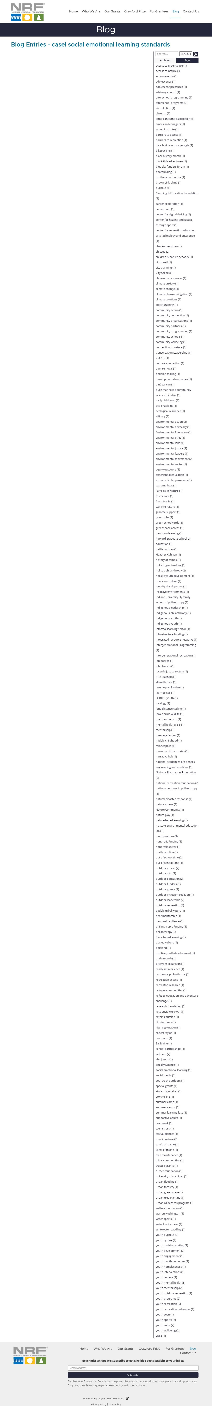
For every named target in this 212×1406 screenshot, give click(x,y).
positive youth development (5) (175, 953)
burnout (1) (163, 188)
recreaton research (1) (170, 985)
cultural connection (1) (170, 363)
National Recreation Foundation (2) (176, 775)
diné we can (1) (165, 384)
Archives (165, 60)
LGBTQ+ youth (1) (167, 698)
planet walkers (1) (167, 942)
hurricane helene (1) (168, 581)
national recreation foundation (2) (177, 783)
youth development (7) (170, 1251)
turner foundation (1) (169, 1171)
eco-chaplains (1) (166, 406)
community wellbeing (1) (171, 342)
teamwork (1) (164, 1123)
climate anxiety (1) (167, 283)
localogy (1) (163, 703)
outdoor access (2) (167, 868)
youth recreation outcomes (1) (175, 1309)
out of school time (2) (169, 857)
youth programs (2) (168, 1298)
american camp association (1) (175, 119)
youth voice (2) (165, 1325)
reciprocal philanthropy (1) (172, 974)
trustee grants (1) (167, 1166)
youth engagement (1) (170, 1256)
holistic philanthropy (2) (171, 570)
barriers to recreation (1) (171, 140)
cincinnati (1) (164, 262)
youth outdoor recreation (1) (174, 1293)
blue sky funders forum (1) (172, 166)
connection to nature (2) (171, 347)
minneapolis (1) (165, 746)
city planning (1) (166, 267)
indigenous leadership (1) (172, 607)
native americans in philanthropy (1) (176, 791)
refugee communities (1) (171, 990)
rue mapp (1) (164, 1038)
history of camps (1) (168, 560)
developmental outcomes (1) (174, 379)
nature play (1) (165, 815)
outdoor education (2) (170, 879)
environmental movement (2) (174, 459)
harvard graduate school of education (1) (173, 541)
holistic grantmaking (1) (170, 565)
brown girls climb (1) (168, 182)
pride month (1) (166, 958)
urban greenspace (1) (169, 1192)
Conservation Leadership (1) (173, 352)
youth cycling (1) (166, 1240)
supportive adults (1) (169, 1118)
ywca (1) (161, 1336)
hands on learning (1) (169, 533)
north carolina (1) (167, 852)
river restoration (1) (168, 1027)
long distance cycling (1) (171, 708)
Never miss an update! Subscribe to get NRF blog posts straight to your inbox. (133, 1360)
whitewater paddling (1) (170, 1229)
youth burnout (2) (167, 1235)
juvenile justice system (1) (172, 671)
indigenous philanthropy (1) (173, 613)
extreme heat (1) (166, 485)
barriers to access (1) (169, 135)
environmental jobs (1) (170, 443)
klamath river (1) (166, 682)
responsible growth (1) (170, 1011)
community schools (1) (170, 336)
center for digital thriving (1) (173, 214)
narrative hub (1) (166, 756)
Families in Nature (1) (169, 491)
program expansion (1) (170, 964)
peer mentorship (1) (168, 916)
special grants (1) (166, 1086)
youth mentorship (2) (169, 1288)
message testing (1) (168, 735)
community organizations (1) (174, 321)
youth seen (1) (165, 1314)
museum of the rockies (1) (172, 751)
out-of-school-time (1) (169, 863)
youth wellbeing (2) (168, 1330)
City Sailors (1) (165, 273)
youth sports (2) (166, 1320)
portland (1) (163, 948)
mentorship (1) (165, 730)
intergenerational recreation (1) (176, 655)
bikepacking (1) (165, 150)
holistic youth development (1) (175, 576)
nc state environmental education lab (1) (177, 828)
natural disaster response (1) (174, 799)
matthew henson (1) (168, 719)
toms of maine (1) (167, 1150)
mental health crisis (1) (170, 724)
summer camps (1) (167, 1107)
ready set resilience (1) (170, 969)
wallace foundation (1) (170, 1208)
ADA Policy (115, 1405)
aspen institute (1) (167, 129)
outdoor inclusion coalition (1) (175, 894)
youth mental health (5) (170, 1282)
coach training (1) (167, 305)
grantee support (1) (168, 512)
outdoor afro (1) (166, 873)
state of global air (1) (169, 1091)
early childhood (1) (167, 400)
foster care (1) (164, 496)
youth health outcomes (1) (172, 1261)
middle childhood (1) (169, 740)
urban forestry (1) (167, 1187)
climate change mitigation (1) (174, 294)
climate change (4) (167, 289)
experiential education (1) (172, 475)
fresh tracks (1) (165, 501)
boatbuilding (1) (166, 172)
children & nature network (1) (174, 257)
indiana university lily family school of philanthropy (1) (173, 599)
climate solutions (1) (168, 299)
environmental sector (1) (171, 464)
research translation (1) (170, 1006)
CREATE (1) (162, 358)
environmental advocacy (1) (173, 427)
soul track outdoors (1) (170, 1080)
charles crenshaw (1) (169, 246)
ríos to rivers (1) (166, 1022)
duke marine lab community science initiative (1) (173, 392)
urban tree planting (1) (170, 1197)
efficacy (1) (162, 416)
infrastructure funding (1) (172, 634)
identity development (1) (171, 586)
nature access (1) (166, 804)
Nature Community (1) (170, 809)
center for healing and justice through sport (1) (174, 222)
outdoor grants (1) (167, 889)
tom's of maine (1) (167, 1144)
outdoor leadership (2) (170, 900)
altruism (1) (163, 113)
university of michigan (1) (171, 1176)
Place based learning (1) (171, 937)
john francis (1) (165, 666)
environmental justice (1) (171, 448)
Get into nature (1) (167, 507)
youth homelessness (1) (171, 1266)
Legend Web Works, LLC (113, 1399)
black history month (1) (170, 156)
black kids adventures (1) (171, 161)
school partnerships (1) (170, 1049)
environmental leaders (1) (172, 453)
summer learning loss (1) (171, 1112)
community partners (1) (171, 326)
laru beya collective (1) (170, 687)
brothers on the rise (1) (170, 177)
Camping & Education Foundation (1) (177, 195)
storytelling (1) (165, 1096)
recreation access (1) (169, 980)
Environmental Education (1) (174, 432)
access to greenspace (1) (171, 65)
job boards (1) (164, 661)
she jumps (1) (164, 1059)
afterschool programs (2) (171, 103)
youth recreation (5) (168, 1304)
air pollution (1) (165, 108)
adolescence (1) (165, 81)
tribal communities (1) (170, 1160)
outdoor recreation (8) (170, 905)
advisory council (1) (168, 92)
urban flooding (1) (167, 1181)
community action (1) (169, 310)
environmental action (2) (171, 421)
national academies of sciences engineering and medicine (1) (175, 764)
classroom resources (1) (171, 278)
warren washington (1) (170, 1213)
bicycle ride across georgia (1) (174, 145)
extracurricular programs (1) (174, 480)
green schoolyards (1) (169, 522)
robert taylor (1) (166, 1033)
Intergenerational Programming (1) (176, 647)
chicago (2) (162, 251)
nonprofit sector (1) (168, 847)
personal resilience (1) (170, 921)
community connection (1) (172, 315)
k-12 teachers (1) (166, 677)
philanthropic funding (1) (171, 926)
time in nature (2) (167, 1139)
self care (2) (163, 1054)
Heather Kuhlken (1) (168, 554)
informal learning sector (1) (173, 629)
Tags (187, 60)
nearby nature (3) (167, 836)
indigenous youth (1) (169, 618)
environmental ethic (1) (170, 437)
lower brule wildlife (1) (169, 714)
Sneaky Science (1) (167, 1065)
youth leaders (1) (166, 1277)
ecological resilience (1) (170, 411)
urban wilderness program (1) (174, 1203)
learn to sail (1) (165, 693)
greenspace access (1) (169, 528)
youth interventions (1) (170, 1272)
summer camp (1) (167, 1102)
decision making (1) (168, 374)
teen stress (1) (165, 1128)
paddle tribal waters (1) (170, 910)
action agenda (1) (167, 76)
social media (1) (165, 1075)
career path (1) (165, 209)
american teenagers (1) (170, 124)
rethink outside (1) (167, 1017)
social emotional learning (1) (173, 1070)
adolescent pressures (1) (171, 87)
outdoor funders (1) (168, 884)
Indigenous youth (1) (169, 623)
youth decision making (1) (172, 1245)
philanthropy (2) (166, 932)
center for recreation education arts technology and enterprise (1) (176, 236)
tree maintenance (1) (169, 1155)
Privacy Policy (98, 1405)
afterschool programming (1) (174, 97)
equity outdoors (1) (168, 469)
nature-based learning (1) (172, 820)
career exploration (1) (169, 204)
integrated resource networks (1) (176, 639)
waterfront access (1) (169, 1224)
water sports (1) (166, 1219)
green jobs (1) (164, 517)
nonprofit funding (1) (169, 841)
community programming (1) (174, 331)
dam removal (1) (166, 368)
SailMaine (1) (164, 1043)
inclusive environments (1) (172, 592)
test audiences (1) (167, 1134)
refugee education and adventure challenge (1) (177, 998)
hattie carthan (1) (167, 549)
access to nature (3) (168, 71)
